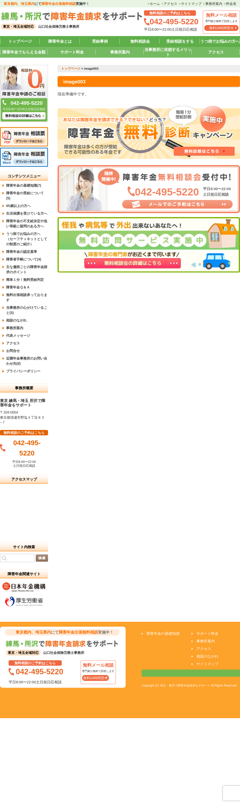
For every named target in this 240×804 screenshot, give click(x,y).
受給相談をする (180, 41)
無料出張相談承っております (26, 297)
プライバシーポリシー (23, 371)
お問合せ (13, 351)
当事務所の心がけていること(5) (26, 310)
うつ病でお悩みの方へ (220, 41)
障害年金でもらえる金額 (24, 52)
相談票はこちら (191, 673)
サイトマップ (191, 4)
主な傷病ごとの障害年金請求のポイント (26, 269)
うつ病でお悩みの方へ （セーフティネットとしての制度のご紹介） (26, 239)
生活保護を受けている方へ (26, 213)
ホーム (155, 4)
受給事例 (100, 41)
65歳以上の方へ (18, 206)
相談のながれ (16, 320)
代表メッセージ (18, 335)
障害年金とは (60, 41)
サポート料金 (72, 52)
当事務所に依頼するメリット (168, 52)
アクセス (170, 4)
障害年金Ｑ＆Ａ (18, 287)
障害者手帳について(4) (23, 259)
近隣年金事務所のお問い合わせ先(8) (26, 360)
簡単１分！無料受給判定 (25, 280)
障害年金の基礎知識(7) (23, 185)
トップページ (20, 41)
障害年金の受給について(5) (25, 195)
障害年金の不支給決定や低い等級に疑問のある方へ (26, 223)
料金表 (231, 4)
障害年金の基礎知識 (163, 633)
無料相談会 (140, 41)
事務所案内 (213, 4)
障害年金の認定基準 (21, 252)
